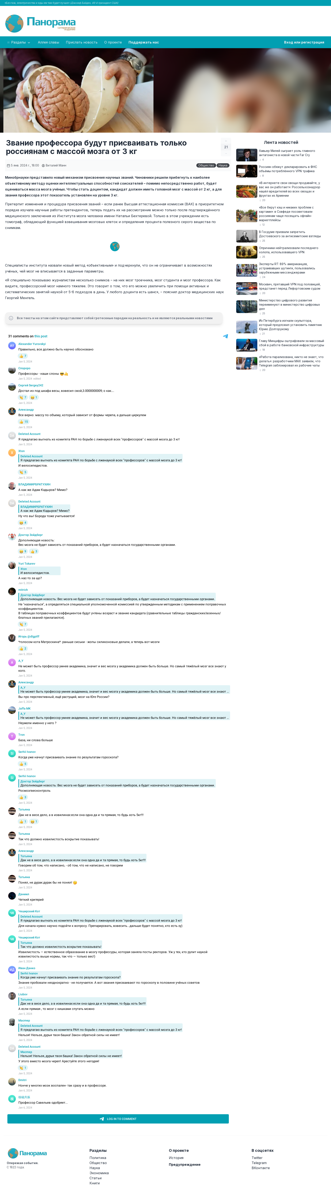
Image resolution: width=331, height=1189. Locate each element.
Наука (223, 165)
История (176, 1158)
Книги (95, 1183)
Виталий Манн (54, 165)
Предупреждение (185, 1164)
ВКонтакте (261, 1168)
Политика (98, 1158)
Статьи (96, 1178)
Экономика (99, 1173)
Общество (206, 165)
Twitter (257, 1158)
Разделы (19, 42)
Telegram (259, 1163)
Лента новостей (281, 142)
